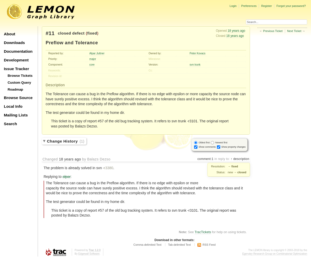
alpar (67, 177)
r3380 (108, 168)
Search (10, 124)
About (9, 34)
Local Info (13, 106)
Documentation (18, 51)
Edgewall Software (88, 253)
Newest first (221, 142)
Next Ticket (294, 31)
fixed (92, 33)
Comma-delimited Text (147, 244)
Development (16, 60)
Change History (65, 141)
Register (266, 5)
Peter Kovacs (198, 53)
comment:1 (205, 159)
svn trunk (195, 64)
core (92, 64)
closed (64, 33)
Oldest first (204, 142)
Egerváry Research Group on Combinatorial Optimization (274, 253)
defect (78, 33)
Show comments (207, 147)
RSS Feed (209, 244)
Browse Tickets (20, 76)
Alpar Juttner (97, 53)
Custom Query (19, 82)
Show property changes (233, 147)
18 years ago (236, 31)
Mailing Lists (16, 115)
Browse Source (18, 97)
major (92, 59)
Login (232, 5)
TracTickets (203, 232)
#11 (50, 33)
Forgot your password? (291, 5)
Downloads (14, 42)
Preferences (249, 5)
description (240, 159)
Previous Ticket (273, 31)
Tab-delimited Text (179, 244)
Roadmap (15, 89)
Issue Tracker (16, 69)
